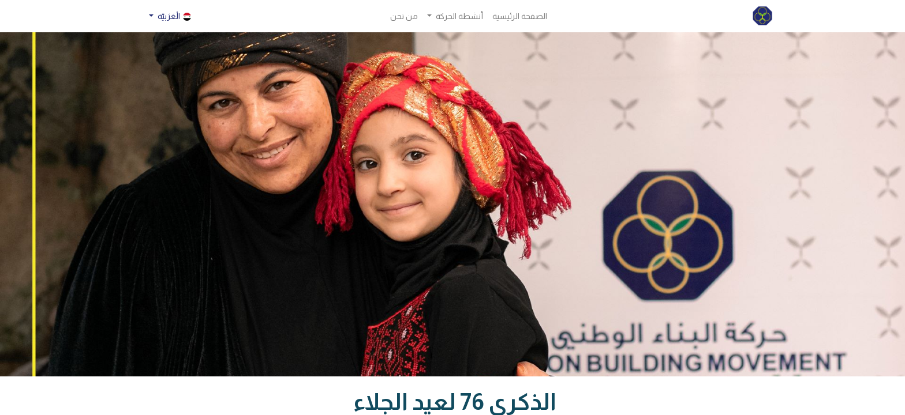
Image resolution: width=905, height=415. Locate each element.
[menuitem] (520, 16)
